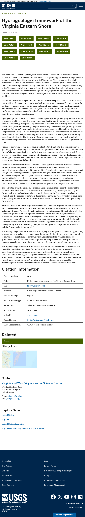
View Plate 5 (9, 45)
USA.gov (47, 476)
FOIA (46, 461)
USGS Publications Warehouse (40, 320)
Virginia (5, 419)
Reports (22, 13)
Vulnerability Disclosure (11, 480)
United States (8, 415)
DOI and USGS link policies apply (58, 471)
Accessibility (7, 461)
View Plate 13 (9, 58)
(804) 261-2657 (13, 399)
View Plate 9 (9, 51)
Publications (8, 13)
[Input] (62, 6)
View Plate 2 (26, 38)
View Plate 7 (44, 45)
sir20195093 (32, 315)
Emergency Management (54, 485)
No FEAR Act (7, 476)
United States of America (13, 424)
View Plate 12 (62, 51)
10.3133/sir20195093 (36, 286)
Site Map (5, 471)
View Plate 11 (44, 51)
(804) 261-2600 (15, 396)
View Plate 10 (27, 51)
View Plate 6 (26, 45)
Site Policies (7, 466)
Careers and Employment (54, 480)
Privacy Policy (50, 466)
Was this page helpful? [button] (64, 515)
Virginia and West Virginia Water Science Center (32, 383)
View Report (27, 58)
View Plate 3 (43, 38)
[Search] (74, 6)
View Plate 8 (61, 45)
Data (6, 341)
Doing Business (8, 485)
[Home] (8, 8)
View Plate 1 (9, 38)
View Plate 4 (60, 38)
